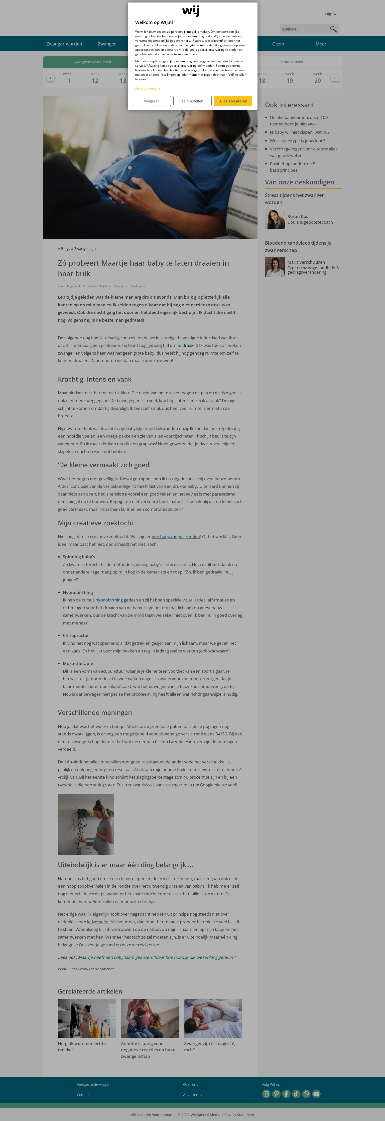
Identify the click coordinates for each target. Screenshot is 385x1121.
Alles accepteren (233, 101)
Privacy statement (147, 88)
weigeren (152, 101)
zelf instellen (192, 101)
